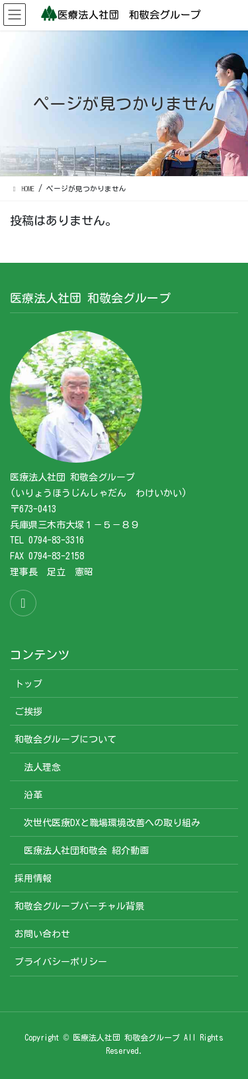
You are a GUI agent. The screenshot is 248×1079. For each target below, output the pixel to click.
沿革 (33, 795)
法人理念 (42, 767)
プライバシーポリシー (61, 961)
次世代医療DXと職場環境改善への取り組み (112, 822)
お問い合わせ (42, 934)
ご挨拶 (28, 711)
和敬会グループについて (65, 739)
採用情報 (33, 878)
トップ (28, 683)
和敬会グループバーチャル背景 (79, 906)
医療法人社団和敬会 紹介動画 (86, 850)
